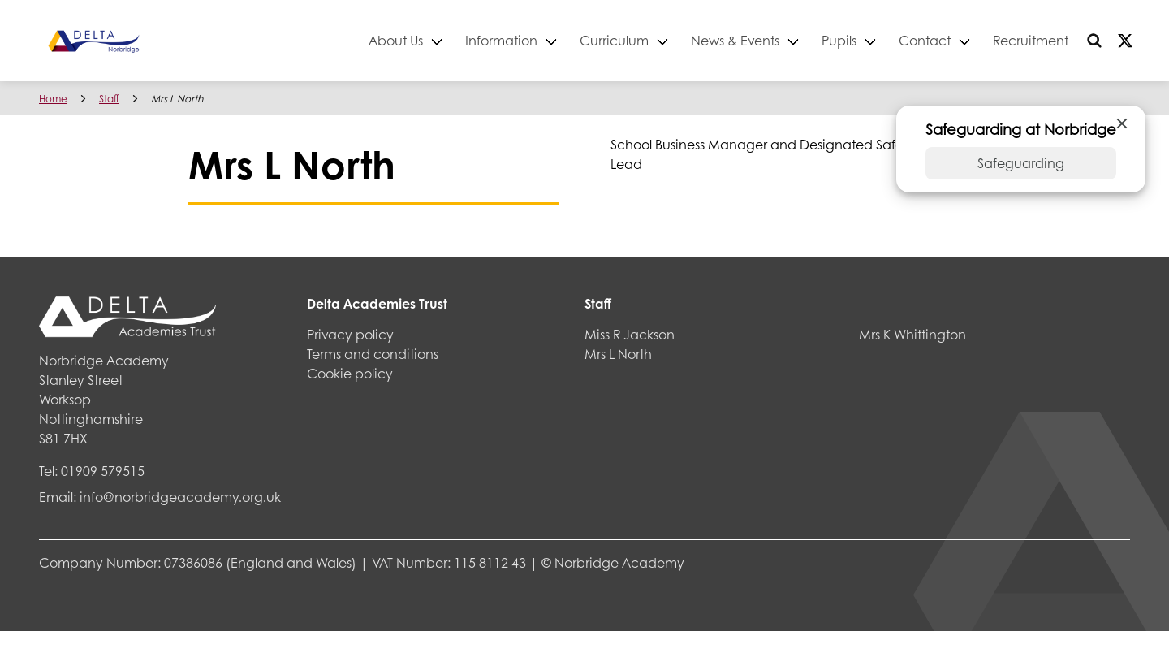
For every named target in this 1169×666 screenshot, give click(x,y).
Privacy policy (350, 334)
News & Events (735, 40)
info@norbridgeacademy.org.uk (180, 496)
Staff (109, 99)
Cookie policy (350, 373)
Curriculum (614, 40)
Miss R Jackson (629, 334)
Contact (925, 40)
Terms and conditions (372, 353)
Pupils (839, 40)
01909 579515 (103, 470)
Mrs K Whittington (912, 334)
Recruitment (1030, 40)
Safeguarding (1020, 163)
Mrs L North (618, 353)
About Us (396, 40)
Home (53, 99)
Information (501, 40)
